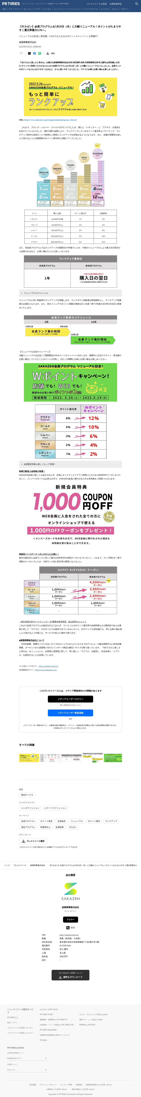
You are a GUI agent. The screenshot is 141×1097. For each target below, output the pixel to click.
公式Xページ (12, 1064)
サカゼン (73, 827)
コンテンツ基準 (66, 1084)
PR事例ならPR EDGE (87, 1024)
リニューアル (77, 821)
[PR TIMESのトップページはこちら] (35, 3)
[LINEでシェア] (39, 53)
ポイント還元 (94, 821)
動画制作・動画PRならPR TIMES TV (53, 1019)
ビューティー (60, 9)
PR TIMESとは (12, 1017)
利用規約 (79, 1084)
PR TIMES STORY (46, 1014)
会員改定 (62, 821)
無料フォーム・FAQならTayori (91, 1019)
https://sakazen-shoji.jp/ (48, 666)
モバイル (27, 9)
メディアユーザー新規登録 (70, 713)
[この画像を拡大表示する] (29, 758)
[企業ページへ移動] (71, 892)
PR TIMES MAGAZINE (48, 1030)
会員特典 (60, 827)
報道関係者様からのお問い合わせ (99, 1084)
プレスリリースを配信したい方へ (20, 1033)
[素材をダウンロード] (47, 53)
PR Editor (43, 1040)
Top (4, 9)
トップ (7, 865)
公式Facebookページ (15, 1053)
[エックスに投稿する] (29, 53)
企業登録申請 (116, 3)
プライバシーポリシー (48, 1084)
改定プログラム (28, 827)
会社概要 (32, 1084)
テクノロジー (15, 9)
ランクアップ (111, 821)
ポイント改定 (46, 821)
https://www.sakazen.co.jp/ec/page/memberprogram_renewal (51, 120)
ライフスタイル (91, 9)
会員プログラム (28, 821)
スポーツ (125, 9)
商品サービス (27, 795)
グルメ (115, 9)
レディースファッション (55, 808)
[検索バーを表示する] (137, 4)
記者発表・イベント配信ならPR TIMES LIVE (57, 1024)
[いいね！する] (21, 53)
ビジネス (105, 9)
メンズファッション (30, 808)
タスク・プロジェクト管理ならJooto (93, 1014)
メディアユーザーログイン (70, 699)
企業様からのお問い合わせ (56, 1089)
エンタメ (47, 9)
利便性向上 (45, 827)
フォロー (70, 919)
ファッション (75, 9)
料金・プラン (12, 1022)
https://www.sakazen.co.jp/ (46, 670)
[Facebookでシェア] (34, 53)
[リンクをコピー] (53, 53)
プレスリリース (20, 865)
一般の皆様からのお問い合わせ (82, 1089)
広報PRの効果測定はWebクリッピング (55, 1035)
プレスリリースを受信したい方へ (20, 1027)
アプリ (37, 9)
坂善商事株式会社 (37, 865)
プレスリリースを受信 (97, 3)
